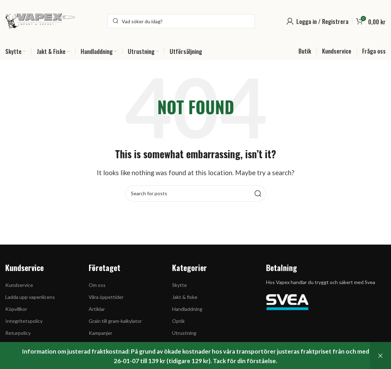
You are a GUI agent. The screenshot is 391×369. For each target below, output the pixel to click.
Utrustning (184, 333)
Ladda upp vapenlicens (30, 297)
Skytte (179, 285)
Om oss (97, 285)
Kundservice (19, 285)
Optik (178, 321)
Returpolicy (18, 333)
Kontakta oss (20, 357)
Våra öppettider (106, 297)
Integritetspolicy (24, 321)
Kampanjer (100, 333)
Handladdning (187, 309)
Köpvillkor (16, 309)
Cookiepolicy (19, 345)
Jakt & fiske (184, 297)
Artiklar (97, 309)
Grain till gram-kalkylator (115, 321)
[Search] (181, 21)
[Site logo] (40, 20)
